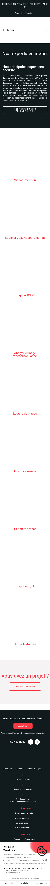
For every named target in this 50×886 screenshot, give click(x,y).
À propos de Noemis (24, 813)
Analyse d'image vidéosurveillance (25, 354)
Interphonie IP (25, 586)
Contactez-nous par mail (23, 789)
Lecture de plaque (25, 413)
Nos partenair (21, 818)
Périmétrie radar (25, 529)
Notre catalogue (22, 827)
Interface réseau (25, 471)
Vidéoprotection (25, 180)
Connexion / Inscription (25, 13)
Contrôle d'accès (25, 644)
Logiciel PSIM (25, 295)
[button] (25, 110)
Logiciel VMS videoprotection (25, 237)
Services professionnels (24, 839)
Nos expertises (21, 823)
